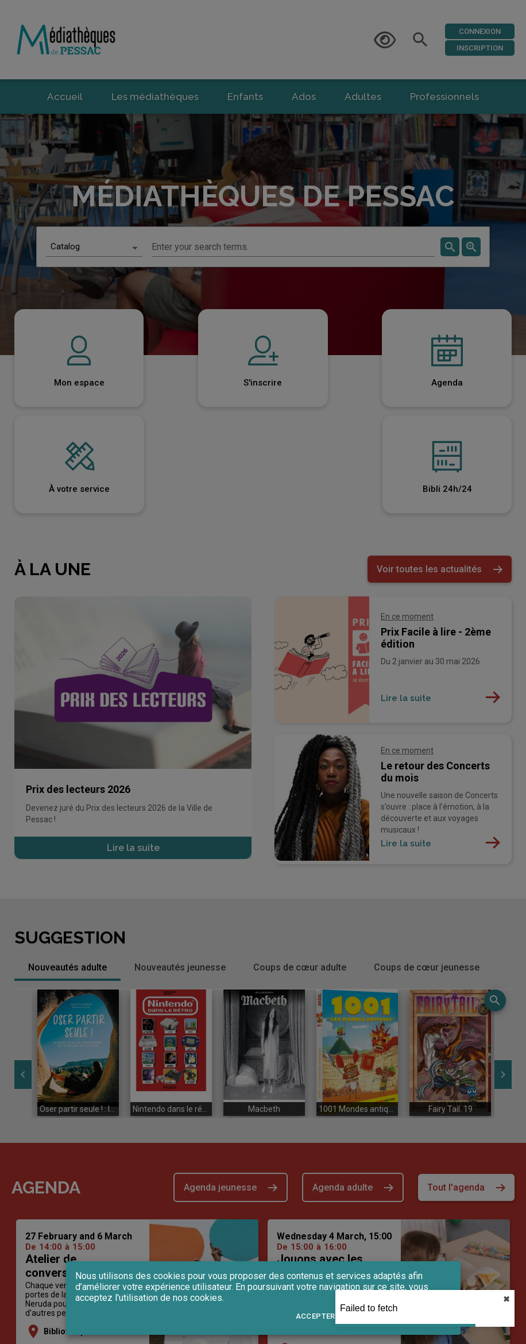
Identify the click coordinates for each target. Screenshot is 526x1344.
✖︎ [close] (506, 1299)
